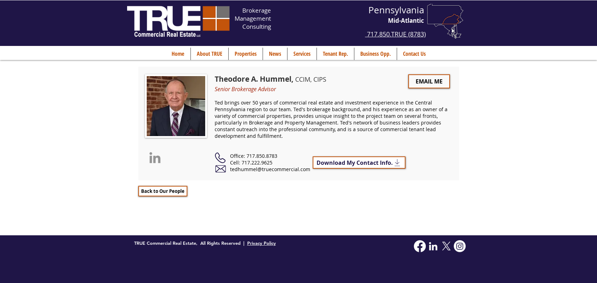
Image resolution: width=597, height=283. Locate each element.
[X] (446, 246)
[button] (209, 54)
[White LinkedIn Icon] (433, 246)
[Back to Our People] (162, 191)
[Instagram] (460, 246)
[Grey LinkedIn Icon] (155, 158)
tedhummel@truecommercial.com (270, 169)
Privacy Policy (261, 243)
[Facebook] (420, 246)
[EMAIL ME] (429, 81)
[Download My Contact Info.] (359, 162)
